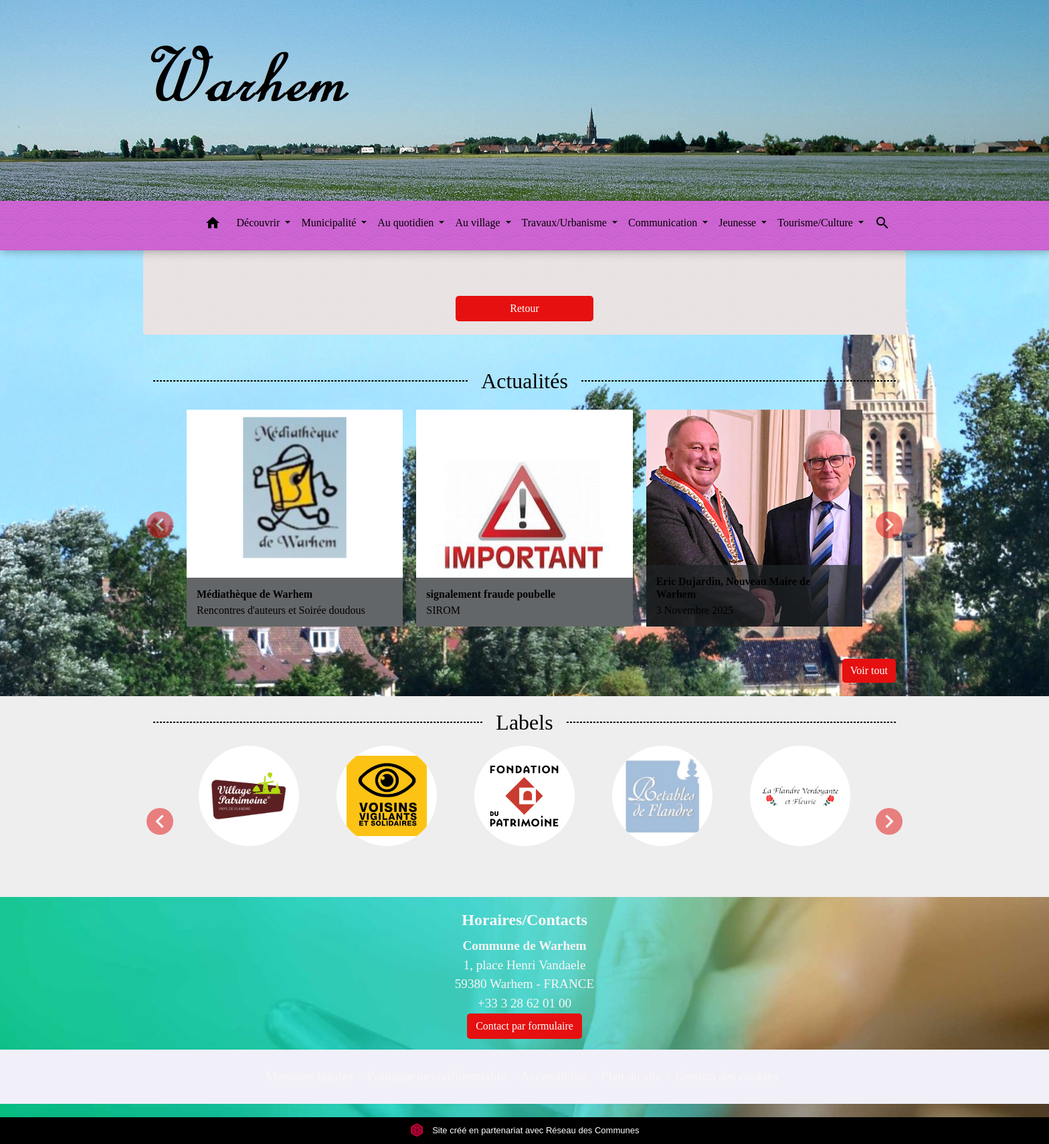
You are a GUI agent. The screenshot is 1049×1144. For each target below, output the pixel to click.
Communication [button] (664, 222)
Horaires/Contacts (524, 919)
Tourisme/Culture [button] (816, 222)
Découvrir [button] (260, 222)
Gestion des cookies (726, 1076)
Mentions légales (309, 1076)
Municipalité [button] (330, 222)
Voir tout (869, 670)
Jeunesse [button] (739, 222)
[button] (212, 225)
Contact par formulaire (524, 1026)
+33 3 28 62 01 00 (524, 1003)
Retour (524, 308)
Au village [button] (478, 222)
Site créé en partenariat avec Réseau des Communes (525, 1130)
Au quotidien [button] (406, 222)
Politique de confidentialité (436, 1076)
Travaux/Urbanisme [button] (565, 222)
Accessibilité (553, 1076)
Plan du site (631, 1076)
